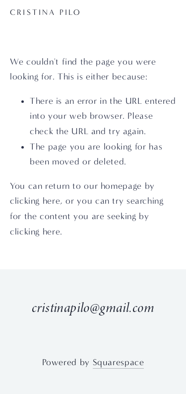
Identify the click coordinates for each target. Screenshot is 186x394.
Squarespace (118, 362)
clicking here (35, 201)
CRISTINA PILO (46, 12)
